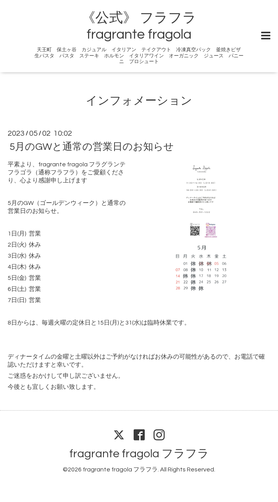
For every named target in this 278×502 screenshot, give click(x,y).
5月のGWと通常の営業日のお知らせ (92, 147)
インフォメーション (139, 101)
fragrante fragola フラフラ (139, 454)
